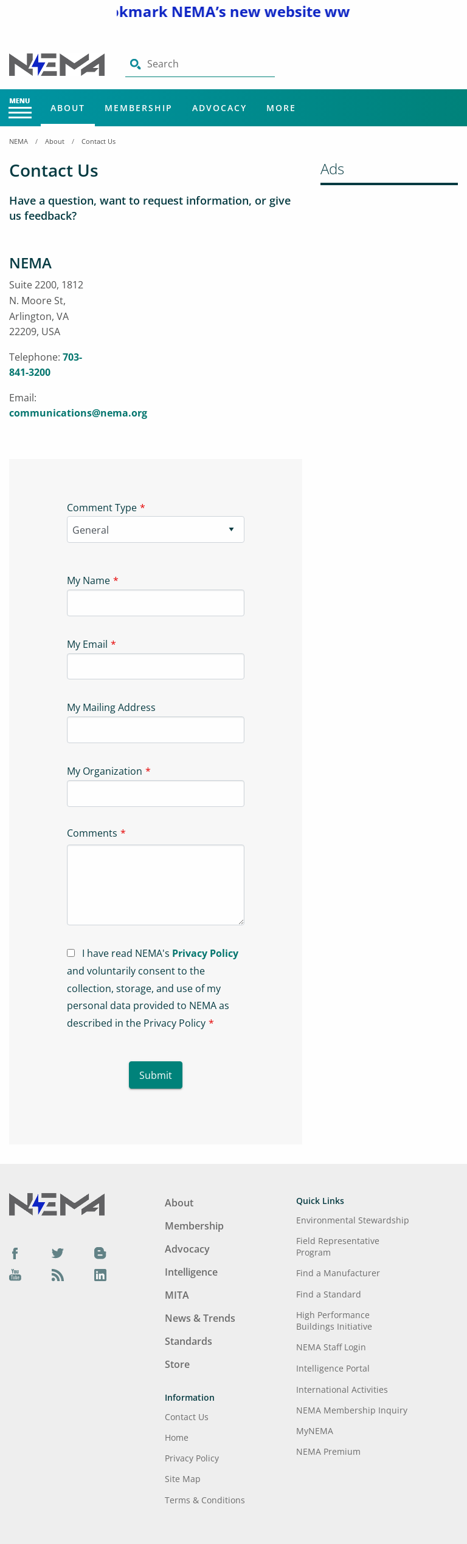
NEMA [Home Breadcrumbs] (18, 141)
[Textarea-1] (155, 885)
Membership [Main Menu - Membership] (139, 108)
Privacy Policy (205, 953)
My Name (88, 580)
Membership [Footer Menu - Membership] (194, 1226)
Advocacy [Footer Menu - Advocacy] (187, 1249)
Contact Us (98, 141)
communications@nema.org (78, 413)
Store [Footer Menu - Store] (177, 1364)
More (281, 108)
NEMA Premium (328, 1451)
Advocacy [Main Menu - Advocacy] (219, 108)
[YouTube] (15, 1274)
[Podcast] (58, 1274)
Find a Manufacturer (338, 1273)
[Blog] (100, 1252)
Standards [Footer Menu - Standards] (188, 1341)
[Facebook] (15, 1252)
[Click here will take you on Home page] (58, 63)
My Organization (104, 771)
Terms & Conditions (205, 1500)
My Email (87, 644)
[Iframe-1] (207, 344)
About (54, 141)
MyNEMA (314, 1431)
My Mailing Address (111, 707)
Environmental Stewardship (352, 1220)
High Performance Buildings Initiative (334, 1320)
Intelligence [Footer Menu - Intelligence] (191, 1272)
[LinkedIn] (100, 1274)
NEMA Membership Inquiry (351, 1410)
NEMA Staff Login (331, 1347)
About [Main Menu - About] (67, 108)
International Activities (342, 1389)
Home (177, 1437)
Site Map (183, 1478)
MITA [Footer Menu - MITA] (177, 1295)
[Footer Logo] (57, 1203)
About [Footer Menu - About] (179, 1202)
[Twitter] (58, 1252)
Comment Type (102, 507)
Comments (92, 833)
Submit (155, 1075)
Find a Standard (328, 1294)
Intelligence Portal (333, 1368)
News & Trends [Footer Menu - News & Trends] (200, 1318)
